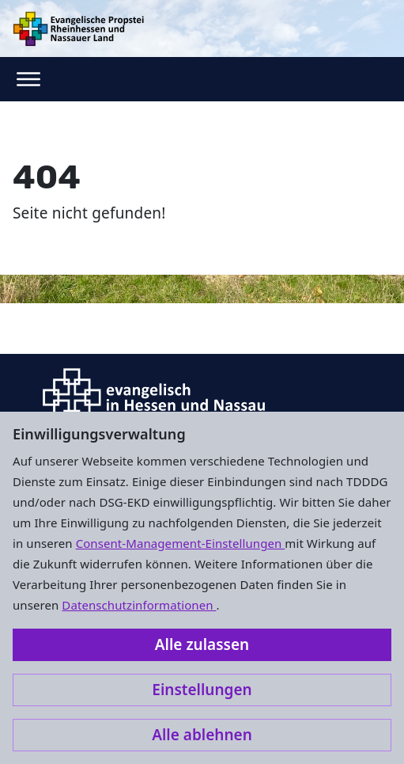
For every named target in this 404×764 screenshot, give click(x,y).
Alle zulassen (202, 644)
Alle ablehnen (202, 734)
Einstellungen (201, 689)
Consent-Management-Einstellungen (180, 543)
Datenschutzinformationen (139, 605)
